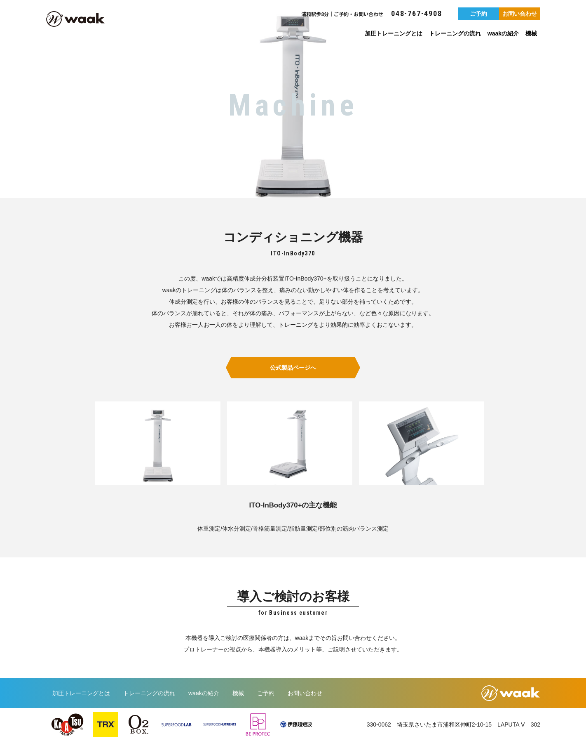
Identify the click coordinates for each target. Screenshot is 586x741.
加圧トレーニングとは (393, 33)
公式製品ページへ (293, 367)
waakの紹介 (503, 33)
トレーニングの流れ (455, 33)
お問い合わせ (519, 13)
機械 (531, 33)
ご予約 (478, 13)
